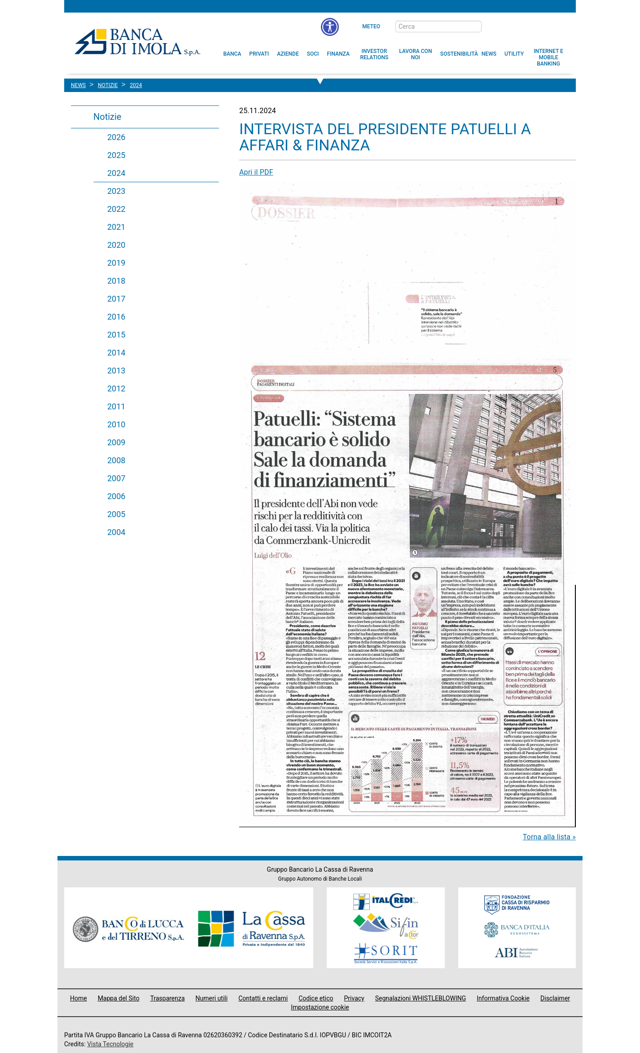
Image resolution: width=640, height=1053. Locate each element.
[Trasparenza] (537, 26)
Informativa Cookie (503, 998)
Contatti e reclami (263, 998)
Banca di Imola (137, 41)
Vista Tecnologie (110, 1044)
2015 (116, 334)
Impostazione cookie (320, 1007)
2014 (116, 352)
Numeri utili (212, 998)
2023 (116, 191)
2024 (116, 173)
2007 (116, 478)
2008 (116, 460)
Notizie (107, 116)
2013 (116, 370)
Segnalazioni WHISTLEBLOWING (420, 998)
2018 (116, 280)
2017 (116, 298)
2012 (116, 388)
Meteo (371, 26)
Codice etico (315, 998)
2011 (116, 406)
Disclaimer (555, 998)
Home (78, 998)
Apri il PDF (256, 172)
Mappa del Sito (119, 998)
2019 (116, 263)
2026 (116, 137)
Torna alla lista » (549, 837)
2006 (116, 496)
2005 (116, 514)
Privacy (354, 998)
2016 (116, 316)
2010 (116, 424)
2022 (116, 209)
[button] (330, 27)
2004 (116, 532)
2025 (116, 155)
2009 (116, 442)
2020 (116, 245)
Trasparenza (167, 998)
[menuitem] (232, 53)
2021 (116, 227)
